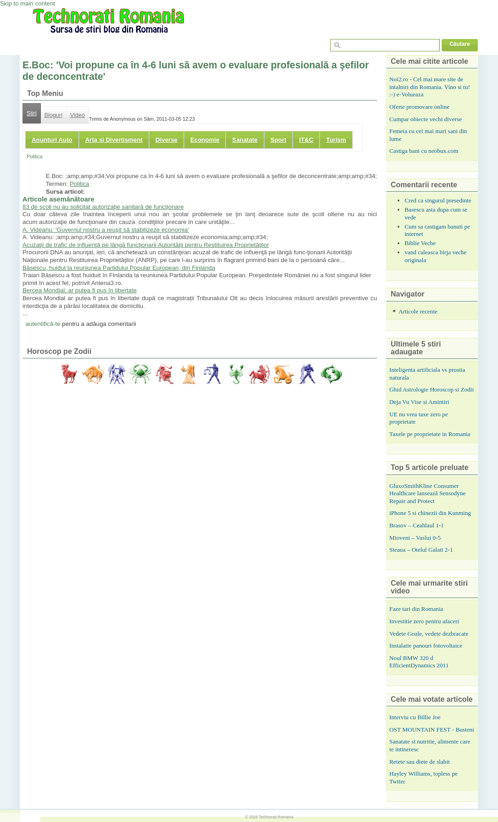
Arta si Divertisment (114, 139)
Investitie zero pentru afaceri (424, 621)
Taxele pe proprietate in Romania (429, 434)
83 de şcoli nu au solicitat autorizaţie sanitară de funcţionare (103, 206)
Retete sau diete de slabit (419, 761)
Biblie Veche (420, 243)
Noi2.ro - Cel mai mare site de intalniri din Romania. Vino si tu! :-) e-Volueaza (429, 87)
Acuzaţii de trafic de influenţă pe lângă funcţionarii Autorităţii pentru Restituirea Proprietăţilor (145, 244)
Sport (279, 139)
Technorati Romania (276, 817)
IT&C (306, 139)
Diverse (166, 139)
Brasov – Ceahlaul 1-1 (416, 525)
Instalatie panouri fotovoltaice (425, 645)
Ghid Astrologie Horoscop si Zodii (431, 389)
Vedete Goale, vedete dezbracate (428, 633)
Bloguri (53, 115)
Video (77, 115)
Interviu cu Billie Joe (415, 717)
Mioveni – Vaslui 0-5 (415, 537)
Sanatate (244, 139)
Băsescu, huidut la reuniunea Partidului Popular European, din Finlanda (118, 267)
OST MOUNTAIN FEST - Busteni (431, 729)
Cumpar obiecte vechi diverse (425, 119)
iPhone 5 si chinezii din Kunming (430, 512)
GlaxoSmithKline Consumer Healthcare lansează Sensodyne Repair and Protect (427, 493)
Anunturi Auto (52, 139)
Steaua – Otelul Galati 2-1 (421, 549)
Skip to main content (27, 3)
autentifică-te (43, 323)
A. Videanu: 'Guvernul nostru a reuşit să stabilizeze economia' (105, 229)
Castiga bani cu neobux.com (423, 150)
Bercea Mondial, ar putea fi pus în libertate (79, 290)
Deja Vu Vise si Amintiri (419, 401)
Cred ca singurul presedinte (437, 200)
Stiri (32, 113)
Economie (204, 139)
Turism (336, 139)
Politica (34, 156)
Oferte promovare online (419, 106)
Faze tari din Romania (416, 608)
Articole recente (417, 311)
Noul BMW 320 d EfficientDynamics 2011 (418, 661)
